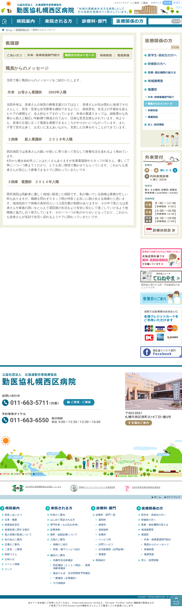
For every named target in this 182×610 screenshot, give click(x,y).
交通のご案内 (138, 422)
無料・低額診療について (63, 534)
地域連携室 (161, 81)
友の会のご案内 (13, 539)
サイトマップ (122, 3)
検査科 (102, 524)
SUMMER (16, 474)
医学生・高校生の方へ (161, 55)
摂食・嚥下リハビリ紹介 (66, 549)
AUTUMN (27, 474)
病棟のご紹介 (60, 544)
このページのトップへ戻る (176, 601)
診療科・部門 (94, 21)
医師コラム (11, 554)
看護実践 (123, 55)
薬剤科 (102, 519)
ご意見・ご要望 (139, 3)
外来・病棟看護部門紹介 (43, 55)
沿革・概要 (11, 519)
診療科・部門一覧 (105, 514)
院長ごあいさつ (13, 514)
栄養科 (102, 534)
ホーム (6, 21)
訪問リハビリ (106, 544)
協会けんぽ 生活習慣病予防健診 (71, 573)
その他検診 (59, 583)
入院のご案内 (57, 539)
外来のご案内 (57, 514)
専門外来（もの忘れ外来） (65, 524)
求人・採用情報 (161, 124)
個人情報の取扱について (18, 534)
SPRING (5, 474)
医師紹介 (101, 560)
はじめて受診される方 (62, 519)
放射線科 (103, 529)
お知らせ (10, 559)
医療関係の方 (129, 21)
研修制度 (105, 55)
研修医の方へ (161, 64)
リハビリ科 (105, 539)
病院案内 (26, 21)
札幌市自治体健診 (63, 560)
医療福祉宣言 (12, 524)
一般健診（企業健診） (65, 578)
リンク (8, 569)
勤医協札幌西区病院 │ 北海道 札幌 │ (38, 7)
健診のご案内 (57, 555)
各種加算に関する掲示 (17, 529)
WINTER (37, 474)
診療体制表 (161, 230)
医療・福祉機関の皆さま (161, 72)
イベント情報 (12, 564)
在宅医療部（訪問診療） (112, 549)
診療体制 (55, 529)
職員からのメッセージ (79, 55)
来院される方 (58, 21)
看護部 (14, 55)
